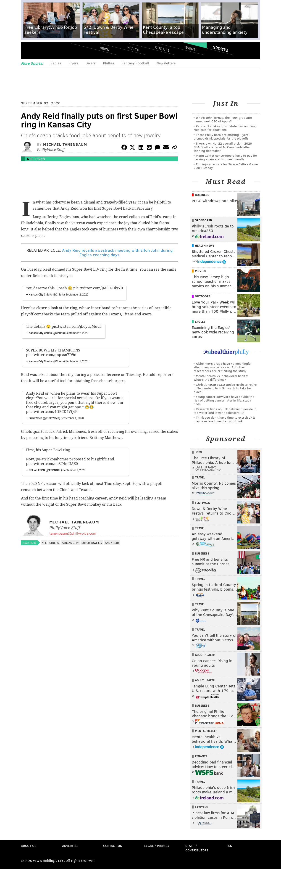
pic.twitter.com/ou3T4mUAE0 (52, 464)
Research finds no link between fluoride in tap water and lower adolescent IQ (225, 411)
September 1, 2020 (77, 361)
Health (133, 48)
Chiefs (40, 158)
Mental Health (206, 731)
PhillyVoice (52, 50)
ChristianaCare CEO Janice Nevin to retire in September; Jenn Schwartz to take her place (225, 388)
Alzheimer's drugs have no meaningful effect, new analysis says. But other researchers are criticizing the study (223, 367)
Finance (201, 756)
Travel (200, 477)
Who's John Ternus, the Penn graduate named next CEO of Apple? (223, 119)
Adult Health (205, 655)
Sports (220, 48)
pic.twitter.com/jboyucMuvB (77, 326)
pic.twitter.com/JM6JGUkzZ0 (98, 288)
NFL (30, 158)
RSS (229, 845)
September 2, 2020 (77, 294)
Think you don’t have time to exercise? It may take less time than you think (224, 419)
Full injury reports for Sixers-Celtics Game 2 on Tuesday (226, 166)
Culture (162, 49)
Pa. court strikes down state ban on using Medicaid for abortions (225, 128)
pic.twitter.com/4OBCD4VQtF (51, 411)
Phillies (108, 63)
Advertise (70, 845)
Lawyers (201, 807)
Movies (200, 271)
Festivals (202, 503)
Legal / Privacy (156, 845)
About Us (28, 845)
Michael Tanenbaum (65, 144)
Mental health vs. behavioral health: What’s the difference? (221, 378)
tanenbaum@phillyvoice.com (72, 533)
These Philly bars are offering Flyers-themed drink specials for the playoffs (222, 136)
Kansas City (70, 542)
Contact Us (112, 845)
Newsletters (166, 63)
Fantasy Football (135, 63)
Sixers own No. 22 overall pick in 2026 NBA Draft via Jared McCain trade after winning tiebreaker (223, 147)
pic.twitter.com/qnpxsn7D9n (51, 355)
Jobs (198, 452)
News (104, 48)
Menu (28, 50)
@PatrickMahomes (52, 459)
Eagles (55, 63)
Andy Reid (112, 542)
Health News (205, 245)
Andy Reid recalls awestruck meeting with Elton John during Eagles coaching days (117, 252)
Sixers (91, 63)
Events (191, 48)
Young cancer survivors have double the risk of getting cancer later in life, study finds (224, 400)
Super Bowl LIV (91, 542)
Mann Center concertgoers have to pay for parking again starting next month (225, 157)
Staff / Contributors (196, 847)
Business (202, 195)
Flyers (73, 63)
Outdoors (202, 296)
